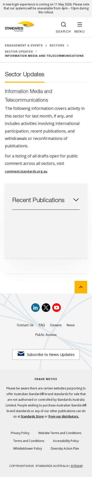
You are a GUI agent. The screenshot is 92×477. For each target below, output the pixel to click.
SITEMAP (77, 466)
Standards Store (32, 416)
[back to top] (81, 287)
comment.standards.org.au (26, 171)
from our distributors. (63, 416)
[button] (79, 27)
